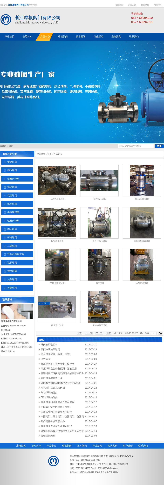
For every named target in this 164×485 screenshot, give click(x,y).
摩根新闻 (67, 445)
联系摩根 (145, 5)
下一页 (99, 333)
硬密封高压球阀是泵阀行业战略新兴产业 (62, 373)
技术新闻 (82, 445)
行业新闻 (97, 445)
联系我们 (143, 445)
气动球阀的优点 (49, 392)
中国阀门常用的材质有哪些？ (56, 407)
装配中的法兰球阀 (50, 349)
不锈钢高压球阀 (100, 325)
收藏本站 (119, 5)
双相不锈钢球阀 (15, 254)
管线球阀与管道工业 (51, 378)
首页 (49, 154)
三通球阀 (12, 246)
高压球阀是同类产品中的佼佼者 (57, 363)
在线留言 (132, 5)
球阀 (11, 146)
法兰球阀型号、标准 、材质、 (57, 354)
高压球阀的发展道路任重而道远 (57, 402)
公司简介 (36, 445)
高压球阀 (12, 170)
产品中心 (51, 445)
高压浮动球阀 (57, 325)
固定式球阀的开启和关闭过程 (56, 411)
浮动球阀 (12, 187)
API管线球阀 (142, 283)
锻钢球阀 (12, 162)
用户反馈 (128, 445)
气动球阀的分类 (49, 397)
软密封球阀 (13, 220)
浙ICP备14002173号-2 (122, 456)
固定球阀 (12, 229)
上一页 (89, 333)
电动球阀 (12, 204)
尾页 (109, 333)
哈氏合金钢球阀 (142, 199)
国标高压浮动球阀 (142, 241)
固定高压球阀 (57, 241)
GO (160, 333)
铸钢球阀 (12, 237)
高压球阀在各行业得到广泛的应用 (59, 368)
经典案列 (112, 445)
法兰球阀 (12, 279)
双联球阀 (12, 262)
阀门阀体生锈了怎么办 (53, 421)
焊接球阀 (12, 271)
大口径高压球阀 (100, 241)
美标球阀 (12, 288)
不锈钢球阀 (13, 212)
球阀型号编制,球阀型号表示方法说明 (60, 383)
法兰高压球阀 (100, 199)
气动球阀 (12, 195)
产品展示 (58, 154)
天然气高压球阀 (57, 199)
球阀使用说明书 (49, 344)
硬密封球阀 (13, 178)
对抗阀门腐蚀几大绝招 (53, 387)
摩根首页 (21, 445)
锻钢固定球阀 (48, 435)
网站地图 (158, 5)
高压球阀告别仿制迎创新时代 (56, 426)
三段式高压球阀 (57, 283)
